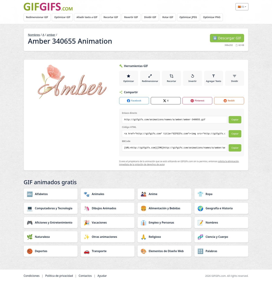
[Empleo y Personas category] (164, 222)
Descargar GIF (227, 38)
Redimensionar (150, 78)
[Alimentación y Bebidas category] (164, 208)
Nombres (34, 35)
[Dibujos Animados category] (107, 208)
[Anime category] (164, 194)
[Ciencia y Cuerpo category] (221, 236)
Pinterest (197, 100)
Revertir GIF (131, 17)
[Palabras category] (221, 251)
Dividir (234, 78)
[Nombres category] (221, 222)
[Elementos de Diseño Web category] (164, 251)
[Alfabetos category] (51, 194)
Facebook (134, 100)
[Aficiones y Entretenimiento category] (51, 222)
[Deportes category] (51, 251)
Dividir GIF (150, 17)
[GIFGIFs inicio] (48, 7)
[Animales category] (107, 194)
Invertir (193, 78)
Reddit (229, 100)
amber (51, 35)
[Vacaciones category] (107, 222)
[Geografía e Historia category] (221, 208)
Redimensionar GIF (37, 17)
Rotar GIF (167, 17)
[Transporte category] (107, 251)
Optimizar (128, 78)
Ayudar (102, 276)
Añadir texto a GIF (86, 17)
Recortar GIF (111, 17)
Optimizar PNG (211, 17)
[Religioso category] (164, 236)
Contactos (85, 276)
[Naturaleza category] (51, 236)
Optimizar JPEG (188, 17)
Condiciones (32, 276)
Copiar (235, 119)
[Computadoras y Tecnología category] (51, 208)
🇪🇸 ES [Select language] (241, 6)
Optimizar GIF (62, 17)
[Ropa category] (221, 194)
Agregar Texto (213, 78)
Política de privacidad (59, 276)
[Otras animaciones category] (107, 236)
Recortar (171, 78)
